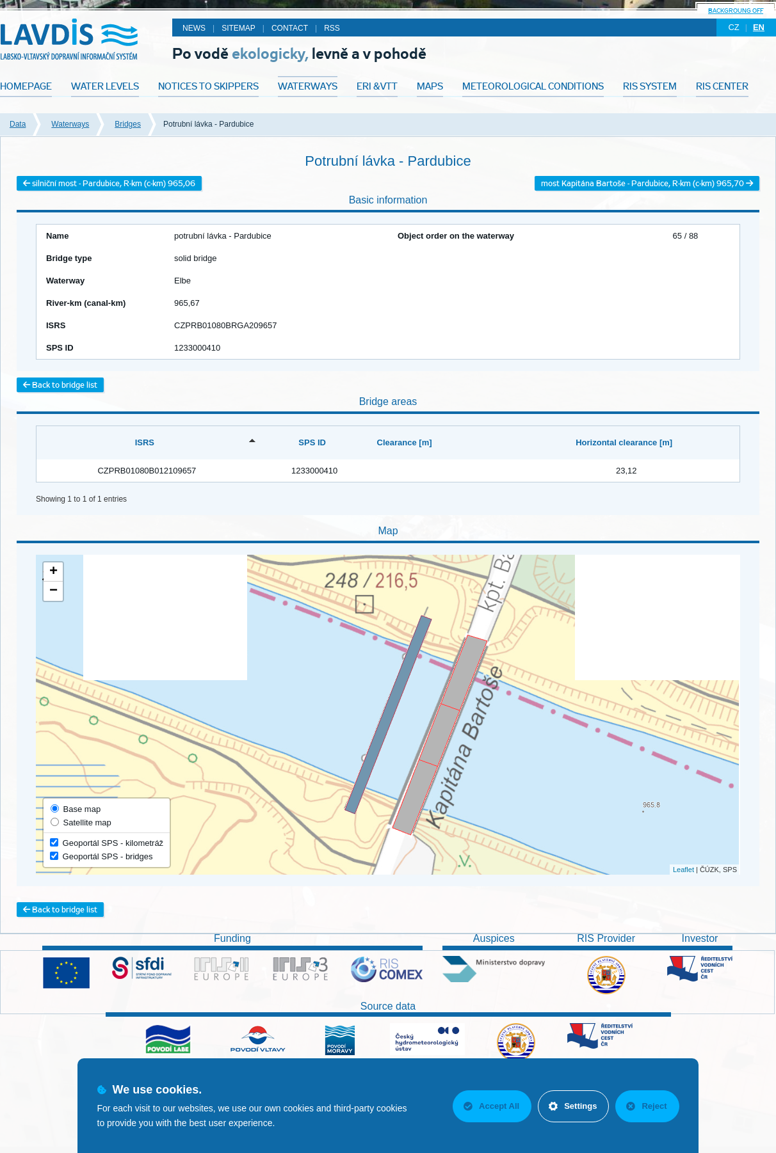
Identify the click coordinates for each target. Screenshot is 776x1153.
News (194, 28)
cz (733, 27)
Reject (646, 1106)
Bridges (128, 124)
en (758, 27)
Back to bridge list (60, 385)
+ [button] (53, 572)
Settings (573, 1106)
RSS (332, 28)
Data (18, 124)
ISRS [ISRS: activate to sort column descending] (144, 442)
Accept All (491, 1106)
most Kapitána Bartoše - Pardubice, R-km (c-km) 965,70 (647, 183)
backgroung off (735, 10)
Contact (289, 28)
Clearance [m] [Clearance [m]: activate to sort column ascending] (404, 442)
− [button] (53, 591)
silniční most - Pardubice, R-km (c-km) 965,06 (109, 183)
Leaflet (683, 869)
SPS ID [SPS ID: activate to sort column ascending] (312, 442)
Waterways (70, 124)
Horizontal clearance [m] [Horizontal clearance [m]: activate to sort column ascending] (624, 442)
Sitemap (238, 28)
